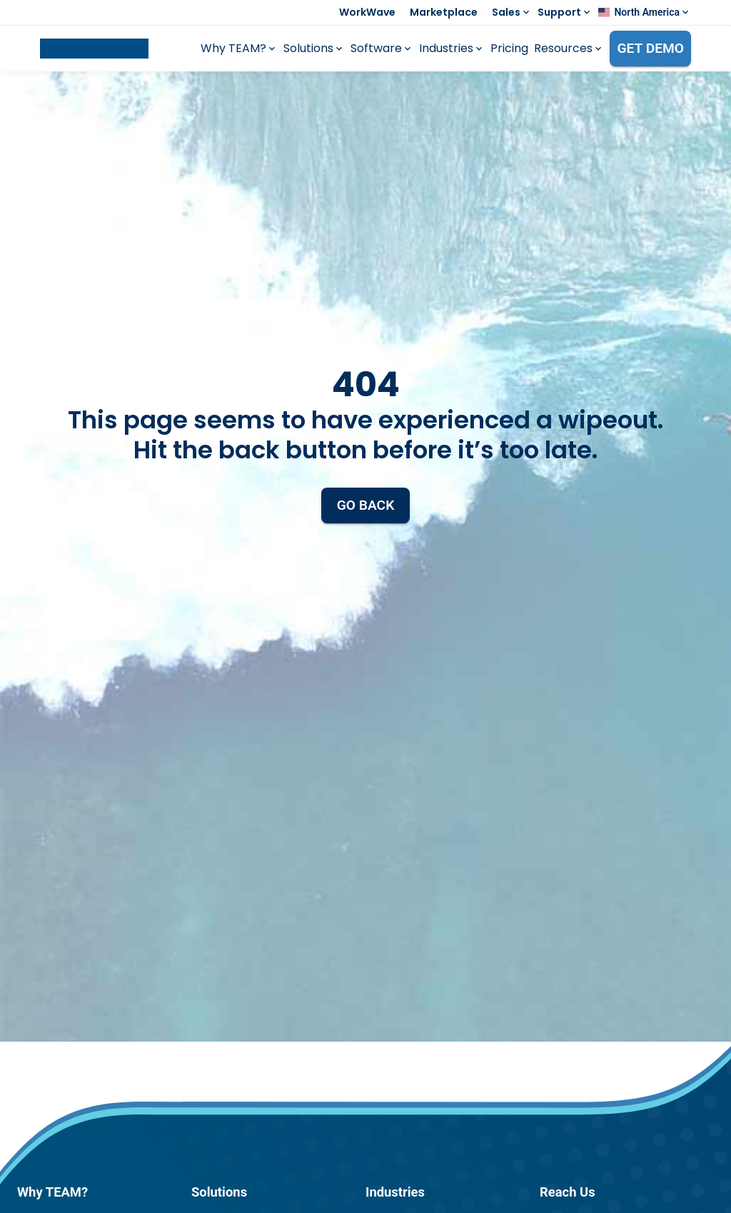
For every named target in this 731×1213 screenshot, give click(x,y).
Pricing (509, 48)
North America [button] (647, 12)
